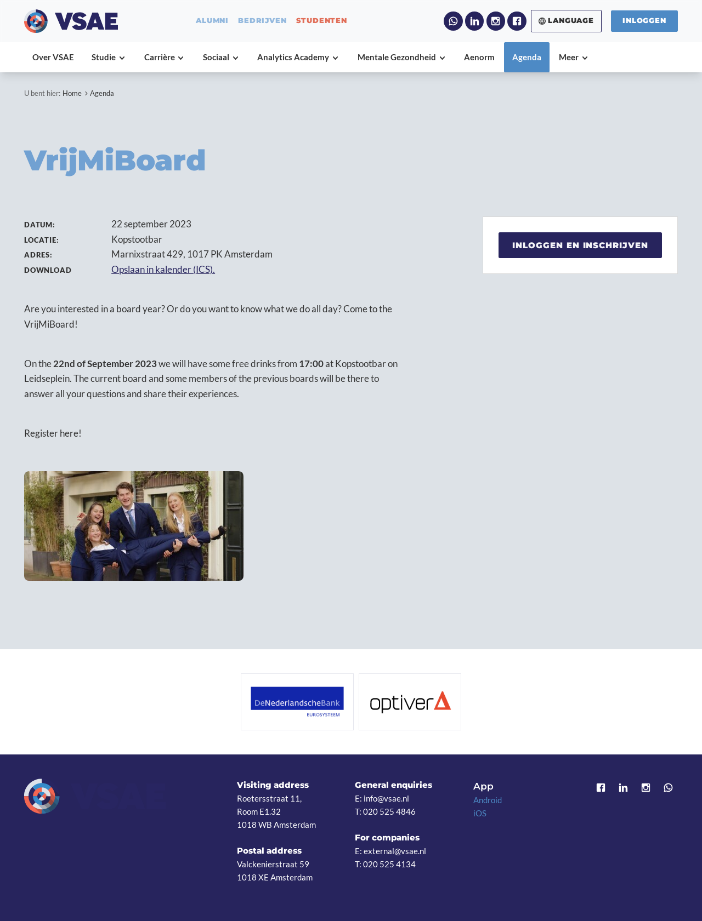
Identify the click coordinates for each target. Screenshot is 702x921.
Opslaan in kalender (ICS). (163, 269)
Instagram (495, 21)
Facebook (516, 21)
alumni (212, 21)
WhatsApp (453, 21)
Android (487, 800)
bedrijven (262, 21)
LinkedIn (474, 21)
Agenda (102, 93)
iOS (479, 813)
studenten (321, 21)
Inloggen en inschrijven (580, 245)
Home (72, 93)
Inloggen (644, 20)
